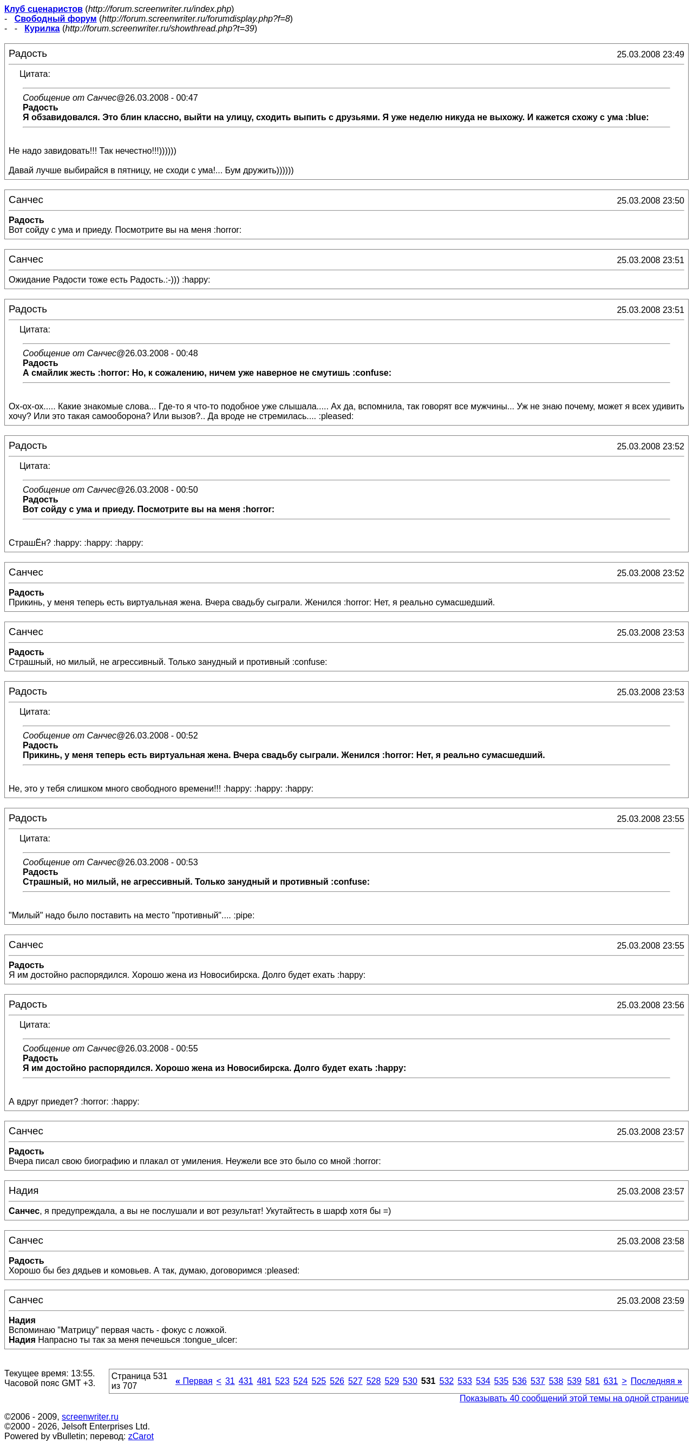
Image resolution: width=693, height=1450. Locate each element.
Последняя (656, 1381)
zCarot (141, 1436)
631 (611, 1381)
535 (501, 1381)
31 (230, 1381)
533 (464, 1381)
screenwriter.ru (90, 1416)
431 (246, 1381)
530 (410, 1381)
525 (319, 1381)
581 (592, 1381)
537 (538, 1381)
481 (264, 1381)
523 (282, 1381)
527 (355, 1381)
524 (300, 1381)
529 (391, 1381)
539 (574, 1381)
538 (556, 1381)
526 (337, 1381)
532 (446, 1381)
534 (483, 1381)
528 (374, 1381)
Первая (194, 1381)
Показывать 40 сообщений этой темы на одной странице (574, 1398)
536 (519, 1381)
